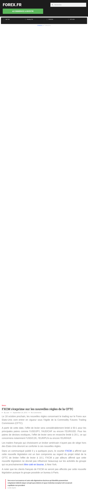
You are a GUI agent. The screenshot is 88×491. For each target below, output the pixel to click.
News (4, 405)
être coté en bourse (34, 464)
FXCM (68, 451)
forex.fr (12, 4)
